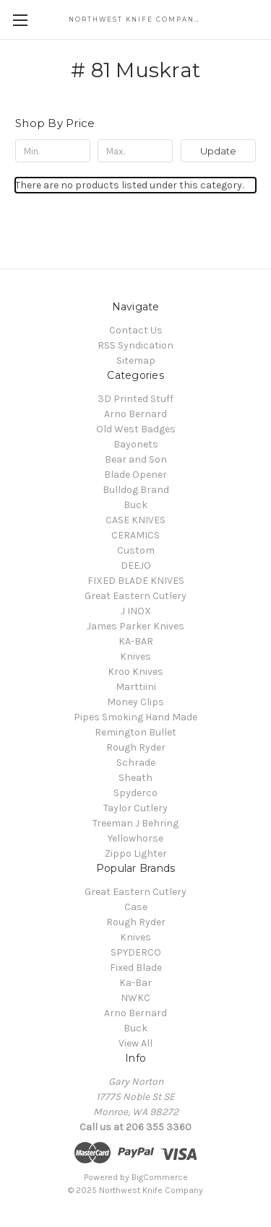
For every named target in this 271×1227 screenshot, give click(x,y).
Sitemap (135, 360)
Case (135, 907)
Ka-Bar (135, 983)
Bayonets (135, 444)
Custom (136, 550)
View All (135, 1043)
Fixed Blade (136, 967)
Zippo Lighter (136, 853)
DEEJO (136, 565)
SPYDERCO (136, 952)
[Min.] (52, 150)
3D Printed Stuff (135, 399)
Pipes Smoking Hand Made (135, 717)
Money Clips (135, 702)
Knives (135, 656)
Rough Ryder (135, 747)
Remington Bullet (135, 732)
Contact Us (136, 330)
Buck (135, 505)
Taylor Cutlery (135, 808)
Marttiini (136, 687)
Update (218, 151)
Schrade (135, 762)
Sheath (135, 778)
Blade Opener (135, 474)
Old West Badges (136, 429)
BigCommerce (160, 1177)
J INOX (136, 611)
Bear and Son (136, 459)
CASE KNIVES (135, 520)
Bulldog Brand (136, 490)
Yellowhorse (135, 838)
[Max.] (135, 150)
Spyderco (135, 793)
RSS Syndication (135, 345)
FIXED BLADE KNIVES (135, 581)
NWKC (135, 998)
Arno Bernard (135, 414)
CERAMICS (135, 535)
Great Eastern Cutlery (135, 596)
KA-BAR (136, 641)
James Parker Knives (135, 626)
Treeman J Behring (135, 823)
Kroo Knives (135, 671)
